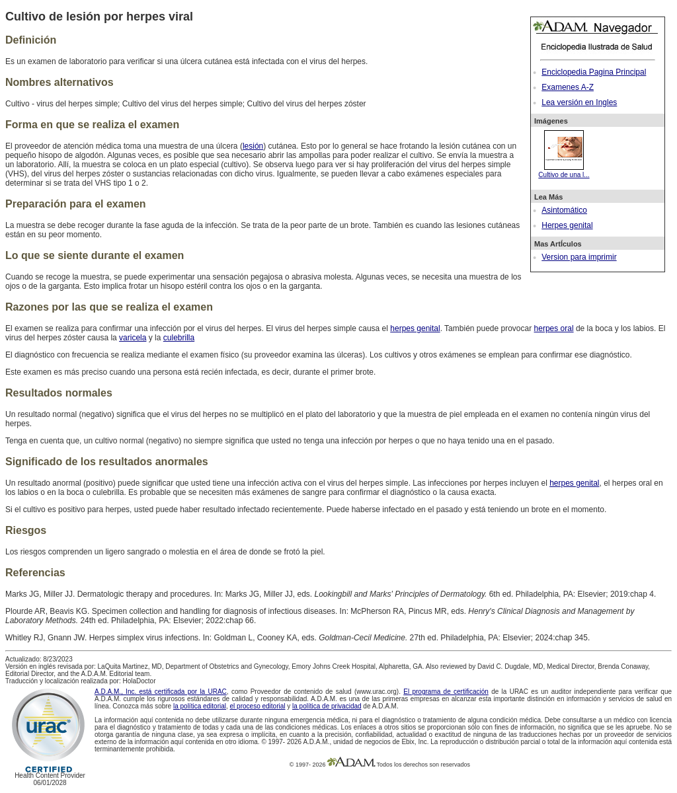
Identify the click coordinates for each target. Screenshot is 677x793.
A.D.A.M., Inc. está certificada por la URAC (161, 691)
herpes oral (554, 328)
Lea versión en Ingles (579, 102)
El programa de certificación (446, 691)
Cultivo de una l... (563, 171)
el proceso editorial (258, 706)
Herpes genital (566, 225)
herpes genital (415, 328)
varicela (132, 337)
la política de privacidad (327, 706)
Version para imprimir (578, 257)
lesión (253, 146)
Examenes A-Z (567, 87)
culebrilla (178, 337)
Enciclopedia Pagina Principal (593, 72)
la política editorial (199, 706)
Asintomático (564, 210)
